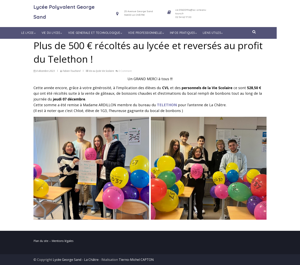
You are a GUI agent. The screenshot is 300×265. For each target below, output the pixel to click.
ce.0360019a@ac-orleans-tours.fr (191, 11)
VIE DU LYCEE (64, 33)
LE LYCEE (40, 33)
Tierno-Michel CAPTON (136, 259)
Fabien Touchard (71, 71)
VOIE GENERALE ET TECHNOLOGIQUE (107, 33)
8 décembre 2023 (45, 71)
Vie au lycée (95, 71)
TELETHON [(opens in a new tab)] (167, 104)
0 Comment (125, 71)
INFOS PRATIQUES (196, 33)
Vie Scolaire (108, 71)
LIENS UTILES (225, 33)
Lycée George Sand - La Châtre (76, 259)
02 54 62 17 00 (183, 17)
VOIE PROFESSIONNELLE (158, 33)
